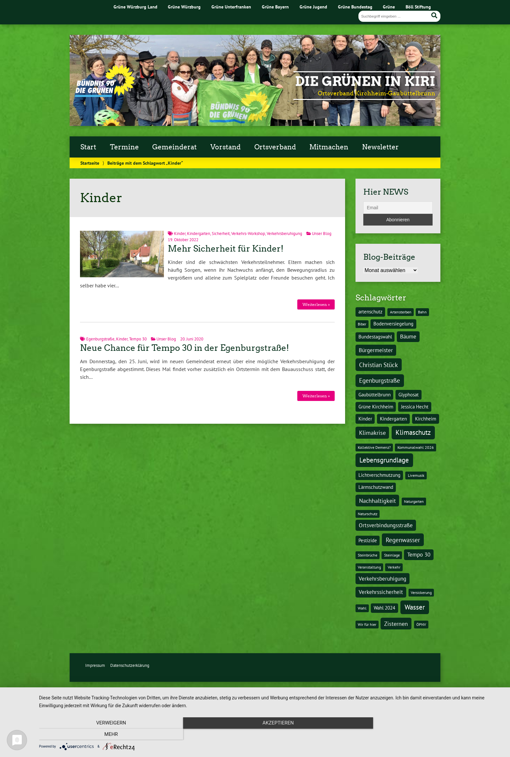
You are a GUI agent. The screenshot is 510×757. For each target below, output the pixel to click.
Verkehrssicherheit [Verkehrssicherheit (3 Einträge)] (381, 592)
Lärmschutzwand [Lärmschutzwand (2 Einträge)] (375, 487)
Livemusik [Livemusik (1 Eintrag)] (416, 475)
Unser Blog (321, 233)
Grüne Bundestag (355, 7)
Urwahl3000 (241, 692)
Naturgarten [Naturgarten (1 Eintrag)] (414, 501)
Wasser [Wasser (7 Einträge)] (415, 607)
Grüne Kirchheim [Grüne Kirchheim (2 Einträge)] (375, 407)
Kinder (179, 233)
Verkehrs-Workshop (248, 233)
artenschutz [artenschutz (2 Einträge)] (370, 312)
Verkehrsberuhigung (284, 233)
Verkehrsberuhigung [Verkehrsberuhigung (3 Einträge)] (382, 578)
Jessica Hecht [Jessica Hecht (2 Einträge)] (414, 407)
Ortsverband (275, 147)
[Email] (398, 207)
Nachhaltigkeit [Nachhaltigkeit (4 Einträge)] (377, 500)
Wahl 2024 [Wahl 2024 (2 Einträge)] (384, 608)
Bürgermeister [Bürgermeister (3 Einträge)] (376, 350)
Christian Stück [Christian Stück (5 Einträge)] (378, 365)
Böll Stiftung (418, 7)
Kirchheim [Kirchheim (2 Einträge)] (425, 419)
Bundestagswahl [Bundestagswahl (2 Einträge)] (375, 337)
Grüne (389, 7)
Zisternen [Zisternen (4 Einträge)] (396, 623)
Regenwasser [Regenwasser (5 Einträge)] (403, 540)
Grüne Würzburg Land (135, 7)
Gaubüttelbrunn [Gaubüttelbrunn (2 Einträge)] (374, 395)
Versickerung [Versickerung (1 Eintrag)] (421, 592)
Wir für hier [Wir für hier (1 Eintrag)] (367, 624)
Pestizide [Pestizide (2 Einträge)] (367, 540)
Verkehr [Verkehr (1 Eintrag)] (394, 567)
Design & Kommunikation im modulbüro (323, 692)
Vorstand (225, 147)
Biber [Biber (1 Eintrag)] (362, 324)
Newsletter (380, 147)
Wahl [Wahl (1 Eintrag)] (362, 608)
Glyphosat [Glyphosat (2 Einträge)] (408, 395)
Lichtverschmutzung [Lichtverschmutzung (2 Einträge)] (379, 475)
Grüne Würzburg (184, 7)
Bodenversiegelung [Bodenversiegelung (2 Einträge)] (393, 324)
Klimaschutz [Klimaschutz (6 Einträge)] (413, 432)
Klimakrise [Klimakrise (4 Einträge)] (372, 432)
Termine (124, 147)
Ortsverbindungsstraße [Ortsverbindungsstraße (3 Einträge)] (386, 525)
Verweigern (109, 734)
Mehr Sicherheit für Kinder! (226, 248)
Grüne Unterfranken (231, 7)
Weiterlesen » (316, 304)
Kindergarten (198, 233)
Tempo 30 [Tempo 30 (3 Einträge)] (418, 554)
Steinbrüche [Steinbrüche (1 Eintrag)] (367, 555)
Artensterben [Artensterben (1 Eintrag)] (400, 312)
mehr (434, 734)
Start (88, 147)
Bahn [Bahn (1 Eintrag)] (422, 312)
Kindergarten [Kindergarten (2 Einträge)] (393, 419)
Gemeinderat (174, 147)
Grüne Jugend (313, 7)
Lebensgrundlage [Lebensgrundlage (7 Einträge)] (384, 459)
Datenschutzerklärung (129, 665)
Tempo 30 (138, 339)
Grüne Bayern (275, 7)
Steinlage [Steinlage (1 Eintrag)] (392, 555)
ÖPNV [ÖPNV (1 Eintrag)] (421, 624)
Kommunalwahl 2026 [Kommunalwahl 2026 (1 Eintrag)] (415, 447)
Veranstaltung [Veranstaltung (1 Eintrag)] (369, 567)
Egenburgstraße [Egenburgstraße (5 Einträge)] (379, 380)
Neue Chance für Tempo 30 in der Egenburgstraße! (184, 348)
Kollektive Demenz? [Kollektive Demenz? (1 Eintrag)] (374, 447)
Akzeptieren (271, 734)
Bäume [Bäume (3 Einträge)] (408, 336)
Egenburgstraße (100, 339)
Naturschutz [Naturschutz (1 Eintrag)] (367, 513)
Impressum (95, 665)
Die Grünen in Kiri (365, 81)
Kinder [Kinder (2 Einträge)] (365, 419)
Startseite (89, 163)
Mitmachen (328, 147)
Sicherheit (221, 233)
